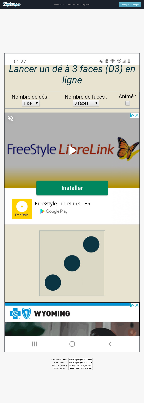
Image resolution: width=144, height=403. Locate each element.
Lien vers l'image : (59, 359)
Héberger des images (130, 5)
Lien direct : (59, 362)
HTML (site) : (59, 368)
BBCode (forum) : (59, 365)
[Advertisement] (72, 31)
